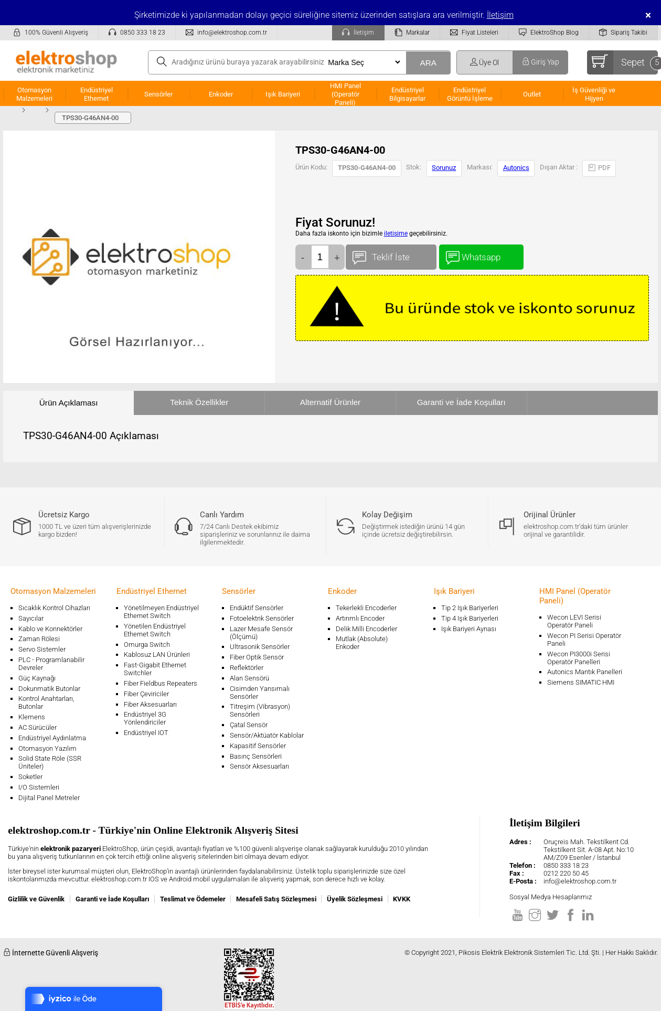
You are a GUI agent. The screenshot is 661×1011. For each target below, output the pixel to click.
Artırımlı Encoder (360, 618)
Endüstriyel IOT (146, 733)
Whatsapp (481, 254)
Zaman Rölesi (39, 639)
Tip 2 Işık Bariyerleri (469, 608)
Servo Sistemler (42, 649)
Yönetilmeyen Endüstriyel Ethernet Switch (161, 612)
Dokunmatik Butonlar (49, 689)
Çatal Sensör (249, 725)
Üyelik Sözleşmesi (354, 899)
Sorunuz (444, 168)
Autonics (516, 168)
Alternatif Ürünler (330, 402)
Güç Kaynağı (37, 678)
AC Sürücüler (37, 727)
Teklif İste (391, 254)
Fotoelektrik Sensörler (262, 618)
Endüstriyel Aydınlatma (52, 738)
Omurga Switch (147, 644)
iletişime (396, 233)
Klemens (31, 717)
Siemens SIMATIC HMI (580, 682)
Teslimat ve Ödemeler (193, 899)
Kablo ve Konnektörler (50, 629)
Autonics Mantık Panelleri (584, 672)
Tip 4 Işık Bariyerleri (469, 618)
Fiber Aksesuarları (150, 704)
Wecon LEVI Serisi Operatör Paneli (574, 621)
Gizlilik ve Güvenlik (36, 899)
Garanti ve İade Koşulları (461, 402)
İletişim (500, 15)
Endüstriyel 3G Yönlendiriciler (145, 718)
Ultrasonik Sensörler (260, 647)
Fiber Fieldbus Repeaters (160, 683)
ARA (428, 62)
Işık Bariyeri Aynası (468, 629)
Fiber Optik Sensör (257, 657)
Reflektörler (246, 668)
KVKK (401, 899)
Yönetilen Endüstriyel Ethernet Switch (155, 630)
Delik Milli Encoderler (366, 629)
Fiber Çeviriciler (146, 694)
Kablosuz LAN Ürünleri (157, 654)
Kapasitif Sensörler (258, 746)
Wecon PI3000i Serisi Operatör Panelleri (578, 658)
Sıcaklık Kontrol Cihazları (54, 608)
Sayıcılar (31, 618)
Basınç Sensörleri (256, 756)
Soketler (30, 777)
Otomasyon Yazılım (47, 748)
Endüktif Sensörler (256, 608)
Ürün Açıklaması (68, 402)
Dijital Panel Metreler (49, 798)
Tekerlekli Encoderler (366, 608)
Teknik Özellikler (199, 402)
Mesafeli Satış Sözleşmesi (276, 899)
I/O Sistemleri (38, 787)
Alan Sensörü (249, 678)
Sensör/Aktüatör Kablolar (267, 735)
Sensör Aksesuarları (259, 766)
